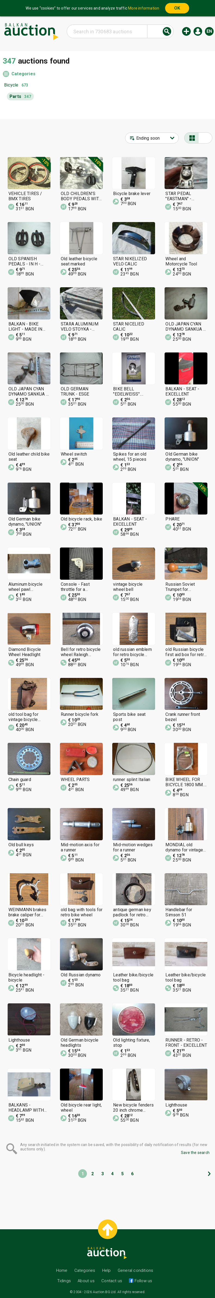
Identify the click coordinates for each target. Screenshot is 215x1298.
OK (177, 8)
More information (143, 8)
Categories (23, 73)
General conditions (135, 1270)
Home (62, 1270)
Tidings (64, 1280)
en (209, 31)
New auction (186, 31)
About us (86, 1280)
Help (106, 1270)
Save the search (195, 1152)
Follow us (142, 1280)
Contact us (111, 1280)
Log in (197, 31)
